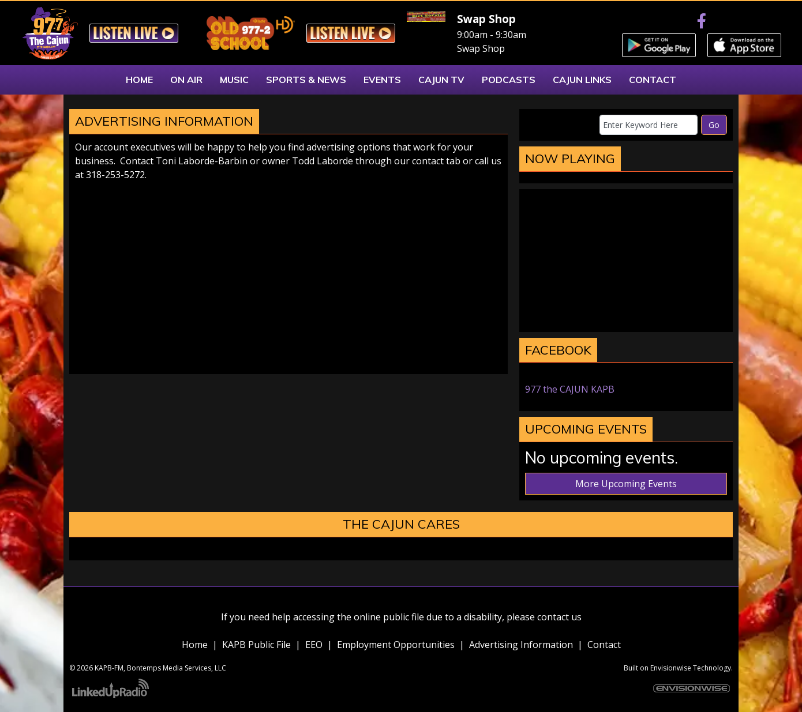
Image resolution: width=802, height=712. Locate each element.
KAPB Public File (256, 644)
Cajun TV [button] (441, 79)
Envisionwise (670, 668)
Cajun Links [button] (582, 79)
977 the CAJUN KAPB (569, 389)
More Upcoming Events (626, 483)
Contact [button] (652, 79)
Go (714, 124)
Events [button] (382, 79)
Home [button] (139, 79)
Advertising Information (521, 644)
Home (195, 644)
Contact (604, 644)
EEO (314, 644)
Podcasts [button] (508, 79)
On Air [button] (186, 79)
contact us (559, 617)
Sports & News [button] (306, 79)
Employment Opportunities (396, 644)
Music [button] (234, 79)
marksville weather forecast (626, 320)
